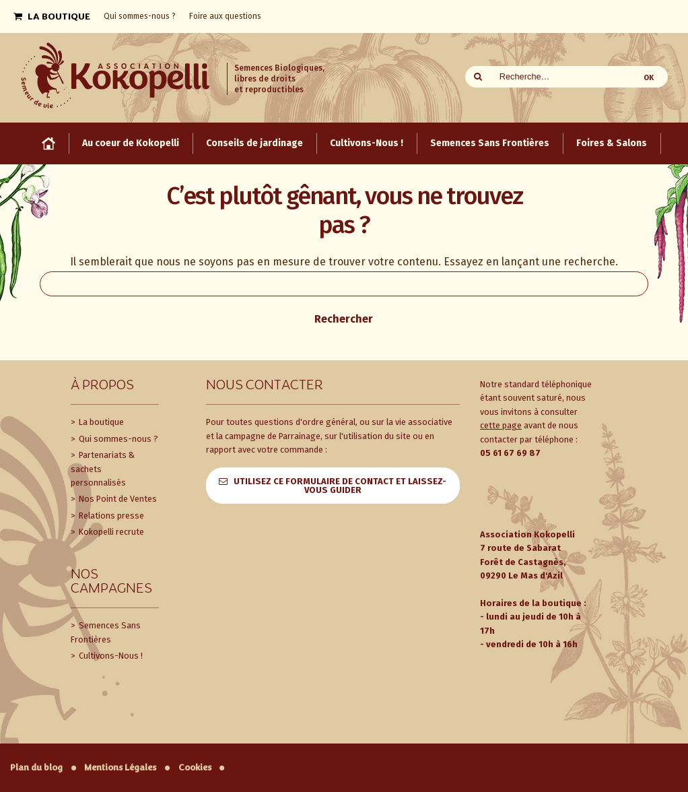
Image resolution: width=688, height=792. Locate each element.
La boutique (100, 422)
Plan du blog (36, 767)
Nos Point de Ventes (117, 499)
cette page (501, 425)
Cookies (194, 767)
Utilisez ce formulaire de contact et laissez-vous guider (340, 485)
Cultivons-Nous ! (110, 656)
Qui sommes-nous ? (117, 439)
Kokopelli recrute (110, 532)
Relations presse (110, 515)
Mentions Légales (120, 767)
